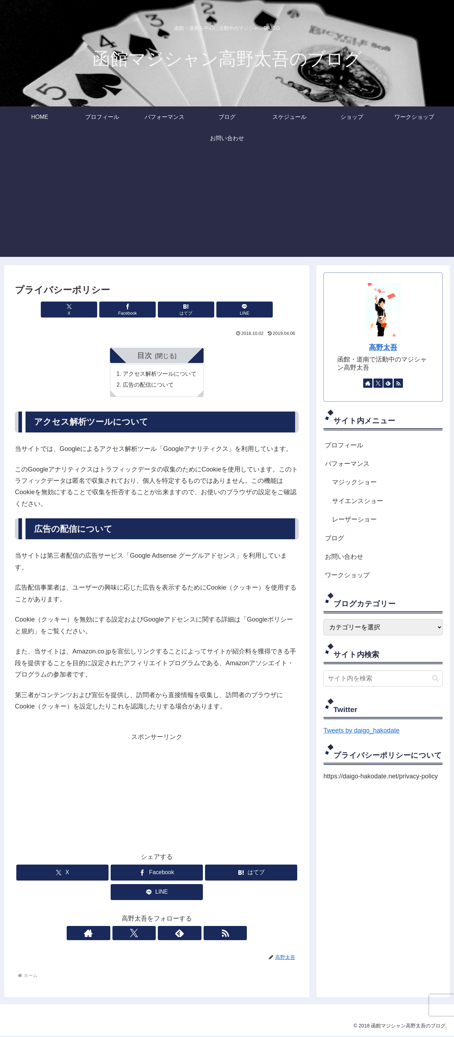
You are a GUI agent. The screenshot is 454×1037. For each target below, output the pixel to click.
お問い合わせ (344, 556)
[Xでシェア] (85, 310)
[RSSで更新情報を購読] (181, 934)
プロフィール (344, 445)
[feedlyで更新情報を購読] (165, 934)
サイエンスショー (357, 500)
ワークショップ (347, 575)
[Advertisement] (227, 207)
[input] (383, 678)
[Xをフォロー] (149, 934)
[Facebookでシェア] (133, 310)
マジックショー (354, 482)
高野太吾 (383, 347)
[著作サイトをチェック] (132, 934)
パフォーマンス (347, 463)
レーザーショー (354, 519)
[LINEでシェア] (228, 310)
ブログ (334, 538)
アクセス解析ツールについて (159, 374)
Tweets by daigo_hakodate (361, 730)
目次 (144, 355)
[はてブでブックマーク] (180, 310)
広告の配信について (148, 385)
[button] (435, 678)
